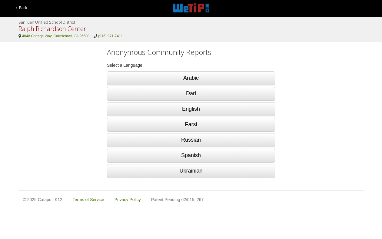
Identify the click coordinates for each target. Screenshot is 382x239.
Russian (191, 140)
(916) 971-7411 (110, 36)
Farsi (191, 124)
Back (21, 8)
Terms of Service (88, 199)
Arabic (191, 78)
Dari (191, 93)
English (191, 109)
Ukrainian (190, 171)
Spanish (191, 155)
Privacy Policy (128, 199)
